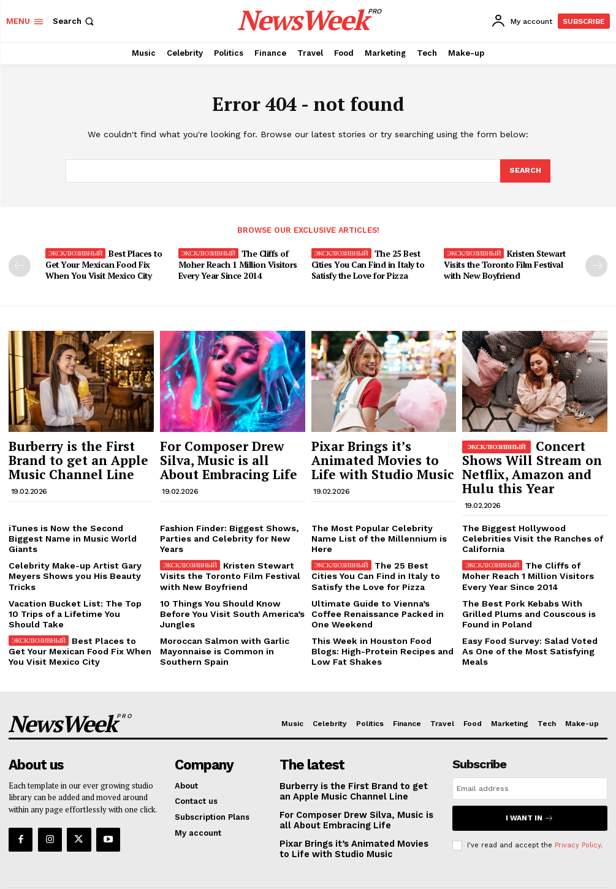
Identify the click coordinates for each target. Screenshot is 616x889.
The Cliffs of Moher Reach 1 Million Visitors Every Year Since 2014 (235, 263)
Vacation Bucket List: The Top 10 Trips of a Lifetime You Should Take (81, 579)
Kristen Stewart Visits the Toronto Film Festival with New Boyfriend (504, 263)
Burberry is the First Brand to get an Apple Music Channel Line (77, 453)
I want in (529, 782)
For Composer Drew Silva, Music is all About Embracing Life (227, 453)
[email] (529, 755)
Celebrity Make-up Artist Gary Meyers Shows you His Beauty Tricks (69, 549)
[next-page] (596, 265)
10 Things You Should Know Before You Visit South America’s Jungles (230, 579)
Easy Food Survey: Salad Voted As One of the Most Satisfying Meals (530, 614)
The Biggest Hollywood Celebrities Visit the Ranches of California (531, 519)
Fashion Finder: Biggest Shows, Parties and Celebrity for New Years (231, 519)
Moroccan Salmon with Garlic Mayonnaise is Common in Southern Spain (231, 619)
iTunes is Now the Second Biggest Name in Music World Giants (77, 519)
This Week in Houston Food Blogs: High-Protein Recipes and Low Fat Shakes (379, 619)
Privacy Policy (578, 808)
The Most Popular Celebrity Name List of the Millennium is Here (379, 519)
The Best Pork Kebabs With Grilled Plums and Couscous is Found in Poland (531, 584)
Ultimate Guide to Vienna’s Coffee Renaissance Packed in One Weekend (378, 584)
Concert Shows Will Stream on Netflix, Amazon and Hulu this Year (528, 459)
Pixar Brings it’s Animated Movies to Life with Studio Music (379, 453)
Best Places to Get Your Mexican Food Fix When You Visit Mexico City (107, 263)
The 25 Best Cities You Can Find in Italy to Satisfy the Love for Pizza (365, 263)
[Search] (524, 171)
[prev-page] (20, 265)
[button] (74, 21)
